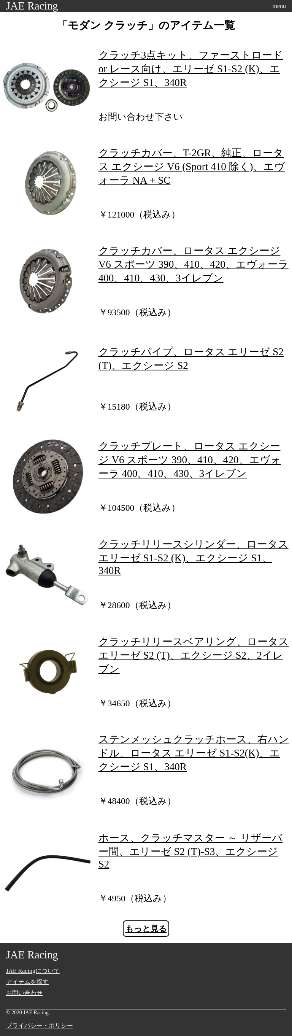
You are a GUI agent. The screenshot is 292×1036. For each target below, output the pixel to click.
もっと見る (146, 928)
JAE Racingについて (33, 971)
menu (279, 6)
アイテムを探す (27, 982)
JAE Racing (32, 6)
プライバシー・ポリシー (39, 1025)
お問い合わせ (24, 993)
